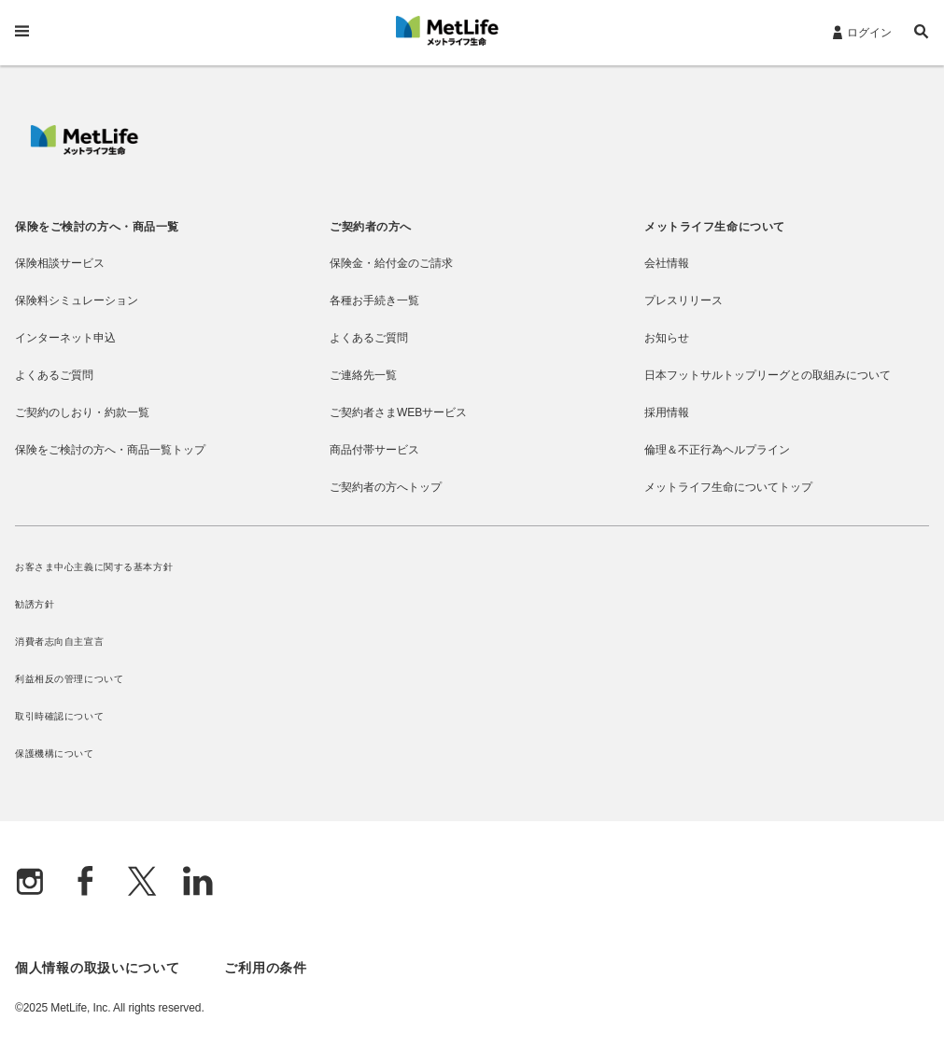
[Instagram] (30, 883)
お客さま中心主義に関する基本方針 (94, 567)
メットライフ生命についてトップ (728, 487)
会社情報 (666, 263)
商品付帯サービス (374, 449)
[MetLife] (84, 150)
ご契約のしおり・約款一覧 (82, 412)
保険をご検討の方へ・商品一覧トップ (110, 449)
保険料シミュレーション (76, 300)
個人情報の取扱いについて (97, 967)
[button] (921, 34)
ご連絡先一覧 (363, 375)
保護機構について (54, 753)
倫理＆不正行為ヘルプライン (717, 449)
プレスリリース (683, 300)
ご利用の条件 (265, 967)
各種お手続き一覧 (374, 300)
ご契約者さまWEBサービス (398, 412)
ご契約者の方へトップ (386, 487)
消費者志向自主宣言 (59, 641)
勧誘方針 (34, 604)
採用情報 (666, 412)
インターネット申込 (65, 337)
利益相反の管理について (69, 679)
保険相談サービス (60, 263)
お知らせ (666, 337)
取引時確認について (59, 716)
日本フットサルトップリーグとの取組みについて (767, 375)
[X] (142, 883)
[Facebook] (86, 883)
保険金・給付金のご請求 (391, 263)
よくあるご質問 (54, 375)
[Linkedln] (198, 883)
